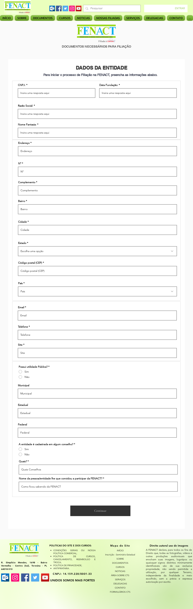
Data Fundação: (108, 85)
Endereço (24, 143)
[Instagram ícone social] (15, 577)
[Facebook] (59, 8)
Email (21, 307)
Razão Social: (25, 105)
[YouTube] (78, 8)
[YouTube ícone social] (45, 577)
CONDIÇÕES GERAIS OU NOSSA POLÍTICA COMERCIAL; (74, 552)
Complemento (26, 182)
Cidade (22, 221)
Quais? (23, 461)
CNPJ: (21, 85)
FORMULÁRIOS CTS (120, 591)
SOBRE (120, 558)
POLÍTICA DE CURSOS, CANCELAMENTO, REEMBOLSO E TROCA (74, 559)
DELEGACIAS (120, 583)
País (20, 283)
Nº (19, 163)
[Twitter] (65, 8)
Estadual (23, 405)
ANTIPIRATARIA (61, 568)
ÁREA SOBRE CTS (120, 575)
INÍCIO (120, 550)
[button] (108, 18)
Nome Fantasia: (27, 124)
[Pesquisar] (111, 8)
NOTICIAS (120, 571)
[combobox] (97, 251)
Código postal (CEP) (30, 262)
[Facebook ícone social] (25, 577)
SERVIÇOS (120, 579)
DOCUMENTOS (120, 562)
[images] (52, 8)
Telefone (23, 326)
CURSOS (120, 567)
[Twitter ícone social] (35, 577)
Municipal (23, 385)
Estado (22, 243)
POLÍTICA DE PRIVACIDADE (67, 565)
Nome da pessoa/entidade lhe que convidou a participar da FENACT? (60, 478)
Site (20, 344)
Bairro (21, 201)
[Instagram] (72, 8)
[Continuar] (100, 511)
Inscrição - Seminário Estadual (120, 554)
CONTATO (120, 587)
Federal (22, 424)
